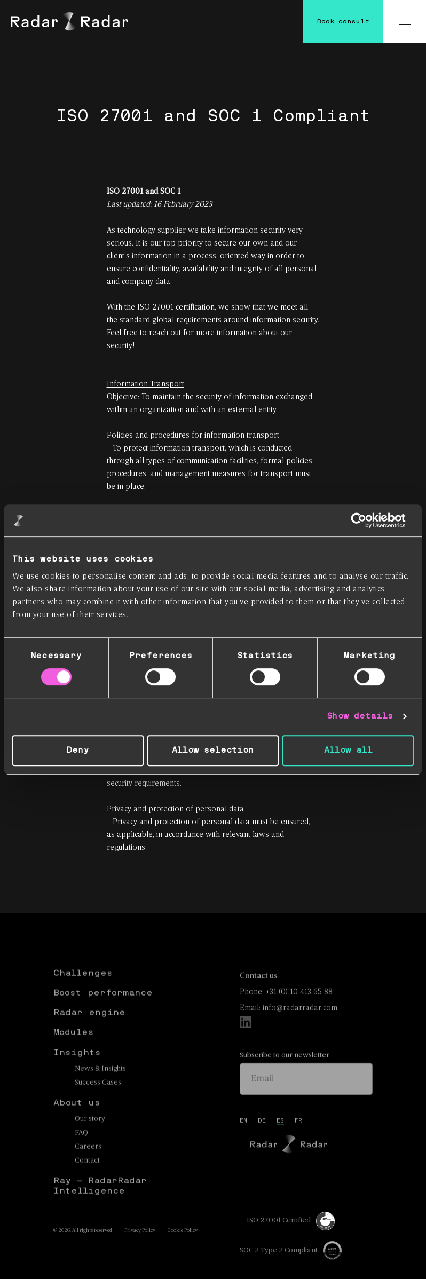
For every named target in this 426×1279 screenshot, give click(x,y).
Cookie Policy (183, 1230)
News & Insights (100, 1087)
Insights (77, 1071)
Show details (360, 716)
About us (76, 1121)
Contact (87, 1179)
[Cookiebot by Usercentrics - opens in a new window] (367, 520)
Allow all (348, 750)
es (280, 1139)
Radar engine (89, 1031)
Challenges (83, 992)
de (262, 1139)
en (243, 1139)
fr (298, 1139)
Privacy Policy (139, 1230)
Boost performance (103, 1011)
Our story (90, 1137)
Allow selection (213, 750)
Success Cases (98, 1101)
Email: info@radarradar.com (288, 1027)
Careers (88, 1165)
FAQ (81, 1151)
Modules (73, 1051)
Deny (78, 750)
